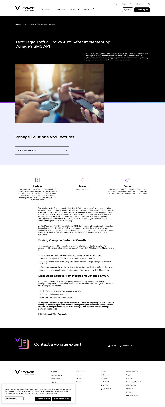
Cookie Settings (131, 385)
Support (53, 382)
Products (45, 10)
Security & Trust (131, 395)
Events (78, 378)
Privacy (128, 378)
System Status (55, 378)
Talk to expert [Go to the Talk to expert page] (142, 10)
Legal (128, 375)
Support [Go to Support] (124, 4)
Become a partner (56, 375)
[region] (38, 394)
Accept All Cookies (43, 399)
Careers (78, 382)
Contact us (127, 346)
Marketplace (54, 372)
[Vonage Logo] (24, 8)
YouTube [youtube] (105, 385)
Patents (128, 389)
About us (78, 375)
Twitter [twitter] (105, 382)
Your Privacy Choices (132, 382)
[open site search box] (149, 4)
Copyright (129, 392)
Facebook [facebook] (106, 375)
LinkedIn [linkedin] (105, 378)
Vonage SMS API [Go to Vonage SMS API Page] (26, 150)
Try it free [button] (127, 10)
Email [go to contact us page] (113, 346)
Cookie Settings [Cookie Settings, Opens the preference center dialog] (10, 398)
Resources (87, 10)
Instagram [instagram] (106, 389)
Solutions (59, 10)
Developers (74, 10)
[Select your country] (137, 4)
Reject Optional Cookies (61, 399)
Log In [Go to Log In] (116, 4)
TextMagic (42, 208)
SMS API (88, 248)
